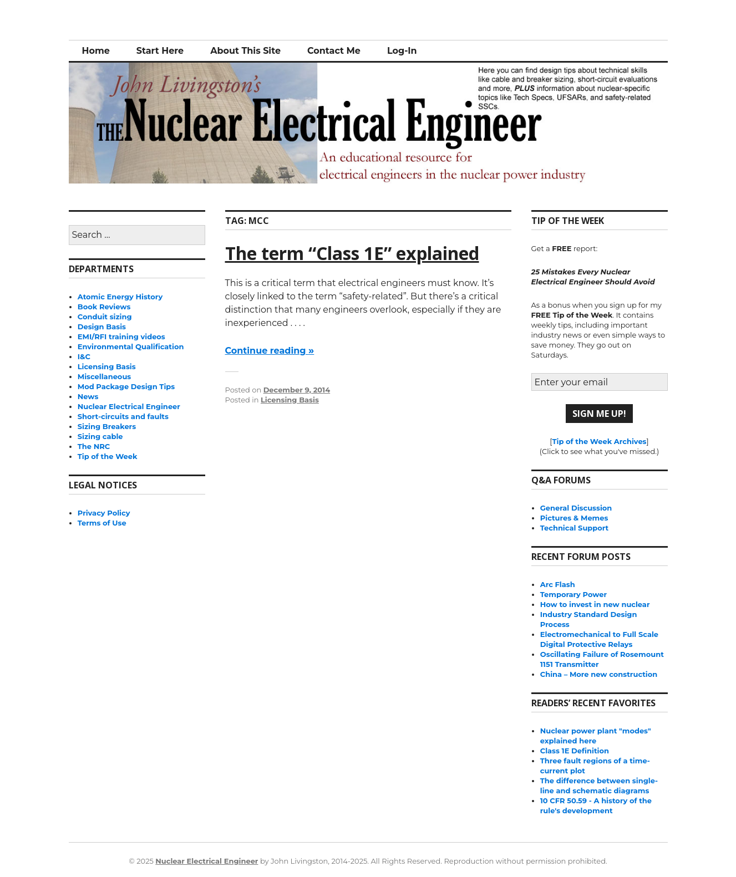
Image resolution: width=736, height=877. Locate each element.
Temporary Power (573, 594)
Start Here (160, 50)
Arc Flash (557, 584)
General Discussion (576, 507)
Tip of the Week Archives (599, 441)
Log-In (402, 50)
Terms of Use (102, 522)
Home (96, 50)
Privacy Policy (104, 512)
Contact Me (334, 50)
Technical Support (574, 527)
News (88, 396)
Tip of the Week (108, 456)
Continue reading (269, 350)
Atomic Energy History (120, 296)
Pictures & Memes (574, 517)
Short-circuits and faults (123, 416)
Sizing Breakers (107, 426)
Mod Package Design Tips (126, 386)
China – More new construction (598, 674)
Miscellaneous (104, 376)
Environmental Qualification (131, 346)
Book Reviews (104, 306)
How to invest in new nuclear (595, 604)
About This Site (245, 50)
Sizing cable (100, 436)
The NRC (94, 446)
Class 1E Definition (574, 750)
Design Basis (102, 326)
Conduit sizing (105, 316)
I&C (84, 356)
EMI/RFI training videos (121, 336)
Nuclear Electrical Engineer (129, 406)
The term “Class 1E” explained (352, 253)
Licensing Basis (290, 399)
